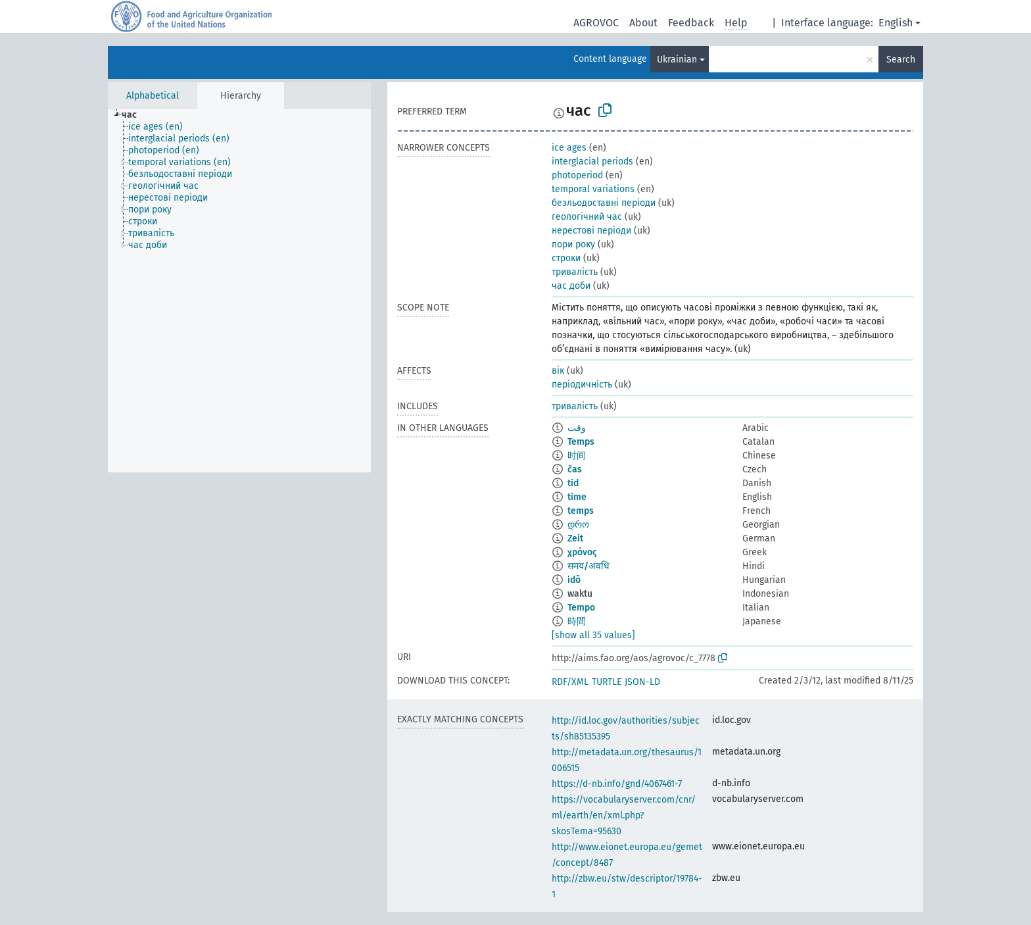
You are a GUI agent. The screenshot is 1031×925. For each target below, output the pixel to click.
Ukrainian (677, 59)
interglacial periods (592, 161)
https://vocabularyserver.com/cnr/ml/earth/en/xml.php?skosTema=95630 (624, 815)
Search (900, 59)
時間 (576, 621)
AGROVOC (596, 22)
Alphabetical (152, 95)
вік (558, 370)
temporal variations (593, 189)
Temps (580, 441)
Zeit (575, 538)
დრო (578, 524)
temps (580, 510)
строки (566, 258)
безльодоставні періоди (604, 203)
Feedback (691, 22)
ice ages (569, 147)
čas (574, 469)
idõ (574, 580)
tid (573, 483)
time (577, 497)
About (643, 22)
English (895, 22)
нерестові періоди (591, 230)
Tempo (581, 607)
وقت (576, 428)
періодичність (582, 384)
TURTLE (606, 682)
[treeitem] (135, 115)
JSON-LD (642, 682)
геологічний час (587, 216)
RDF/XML (570, 682)
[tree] (239, 290)
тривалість (575, 272)
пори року (573, 244)
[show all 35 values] (593, 635)
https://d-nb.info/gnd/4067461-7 (617, 783)
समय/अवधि (588, 566)
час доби (571, 285)
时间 (576, 455)
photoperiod (577, 175)
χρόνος (582, 552)
